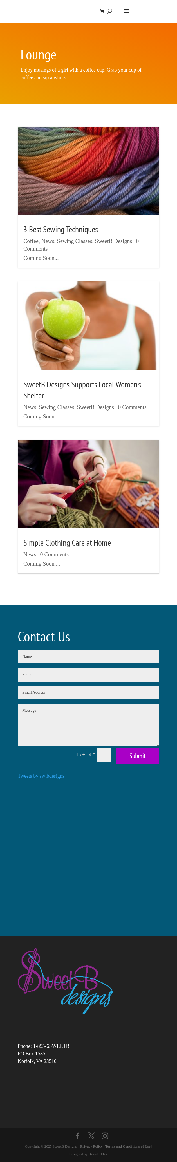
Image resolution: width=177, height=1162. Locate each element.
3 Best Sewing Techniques (60, 229)
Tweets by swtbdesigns (41, 776)
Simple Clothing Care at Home (67, 542)
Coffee (31, 241)
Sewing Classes (74, 241)
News (47, 241)
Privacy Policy (91, 1146)
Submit (137, 755)
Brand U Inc (98, 1154)
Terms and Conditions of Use (128, 1146)
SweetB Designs (113, 241)
